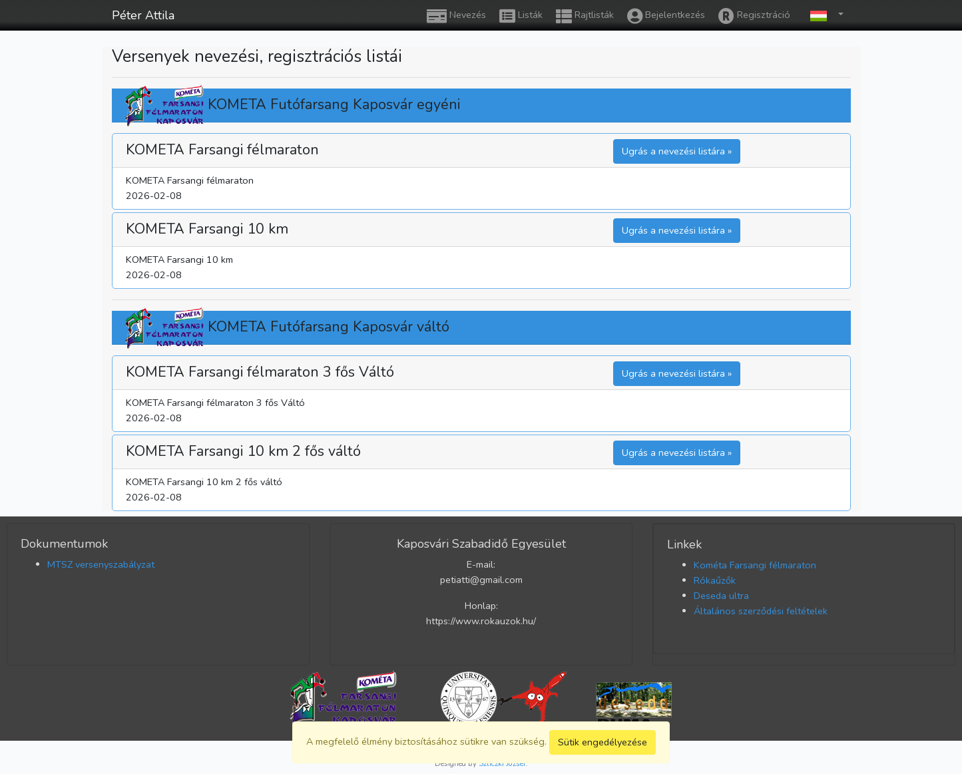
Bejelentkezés (666, 16)
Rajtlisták (585, 16)
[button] (823, 15)
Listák (521, 16)
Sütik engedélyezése (602, 742)
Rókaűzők (715, 580)
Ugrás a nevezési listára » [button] (677, 151)
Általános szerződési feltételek (761, 611)
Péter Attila (143, 15)
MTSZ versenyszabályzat (100, 564)
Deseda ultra (721, 595)
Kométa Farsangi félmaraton (755, 565)
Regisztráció (754, 16)
